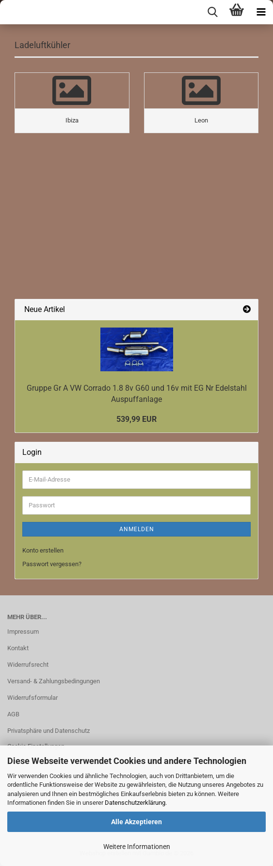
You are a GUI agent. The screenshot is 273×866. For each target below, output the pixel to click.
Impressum (23, 631)
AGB (13, 714)
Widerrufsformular (32, 697)
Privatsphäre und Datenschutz (48, 730)
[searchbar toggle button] (212, 12)
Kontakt (18, 648)
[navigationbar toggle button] (261, 12)
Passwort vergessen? (51, 564)
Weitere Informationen (136, 846)
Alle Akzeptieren (136, 822)
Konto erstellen (43, 550)
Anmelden (136, 529)
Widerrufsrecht (27, 664)
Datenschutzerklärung (135, 802)
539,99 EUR (136, 419)
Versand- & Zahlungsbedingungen (53, 681)
